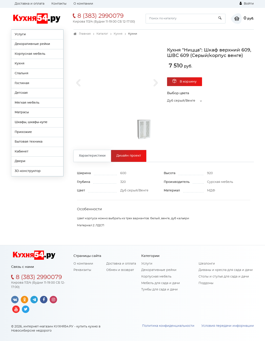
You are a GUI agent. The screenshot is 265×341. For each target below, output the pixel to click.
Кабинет (21, 151)
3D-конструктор (28, 171)
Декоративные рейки (32, 44)
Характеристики (92, 155)
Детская (21, 92)
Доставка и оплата (29, 3)
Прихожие (23, 132)
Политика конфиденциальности (168, 325)
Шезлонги (207, 263)
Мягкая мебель (27, 102)
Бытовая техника (28, 141)
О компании (83, 3)
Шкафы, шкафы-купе (31, 122)
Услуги (20, 34)
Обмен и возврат (120, 270)
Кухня (19, 63)
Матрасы (22, 112)
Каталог (102, 33)
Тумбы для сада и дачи (159, 289)
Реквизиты (82, 270)
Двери (20, 161)
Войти (246, 3)
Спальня (21, 73)
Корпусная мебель (30, 53)
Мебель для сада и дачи (160, 283)
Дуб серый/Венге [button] (181, 100)
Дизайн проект (128, 155)
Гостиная (22, 83)
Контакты (58, 3)
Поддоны (206, 283)
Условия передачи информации (227, 325)
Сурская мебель (220, 182)
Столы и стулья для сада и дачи (224, 276)
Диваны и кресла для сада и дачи (226, 270)
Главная (85, 33)
